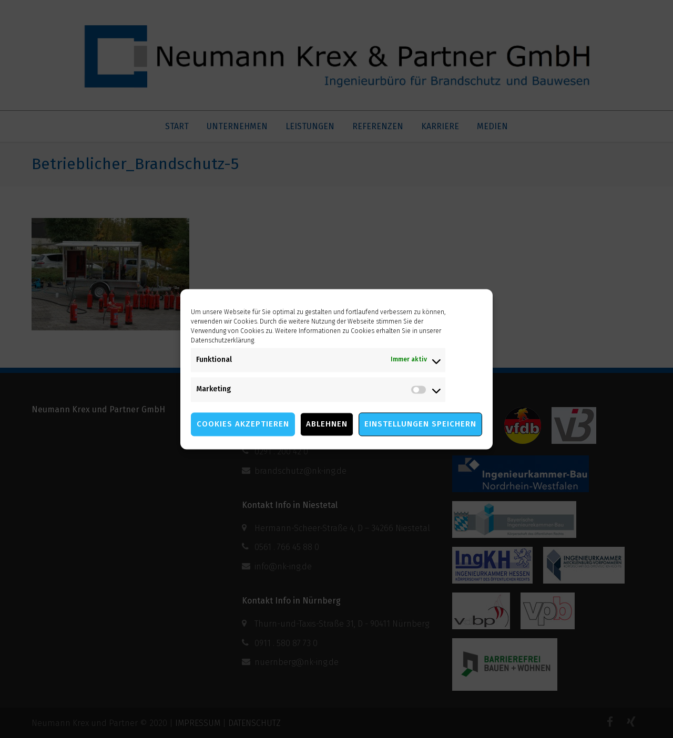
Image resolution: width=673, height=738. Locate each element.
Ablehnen (327, 424)
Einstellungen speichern (420, 424)
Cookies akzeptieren (243, 424)
